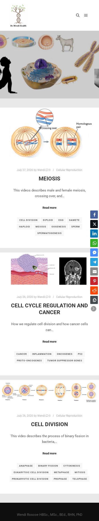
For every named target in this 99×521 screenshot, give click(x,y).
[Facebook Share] (94, 214)
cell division (28, 220)
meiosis (41, 226)
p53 (80, 354)
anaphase (26, 466)
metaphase (61, 472)
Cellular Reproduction (69, 170)
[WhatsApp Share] (94, 243)
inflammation (42, 354)
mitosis (80, 472)
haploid (24, 226)
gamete (74, 220)
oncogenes (64, 354)
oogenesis (59, 226)
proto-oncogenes (29, 360)
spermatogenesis (49, 233)
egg (61, 220)
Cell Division (49, 424)
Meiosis (49, 178)
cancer (21, 354)
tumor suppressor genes (64, 360)
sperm (75, 226)
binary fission (48, 466)
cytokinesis (71, 466)
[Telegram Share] (94, 262)
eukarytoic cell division (31, 472)
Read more (49, 207)
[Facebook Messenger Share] (94, 252)
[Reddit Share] (94, 290)
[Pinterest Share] (94, 281)
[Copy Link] (94, 300)
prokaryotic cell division (30, 479)
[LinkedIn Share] (94, 233)
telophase (79, 479)
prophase (60, 479)
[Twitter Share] (94, 224)
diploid (48, 220)
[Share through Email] (94, 271)
